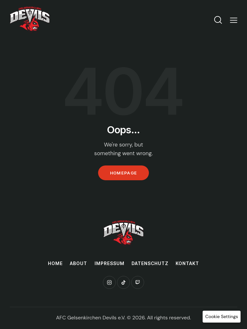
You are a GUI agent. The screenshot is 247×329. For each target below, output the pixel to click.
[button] (222, 317)
